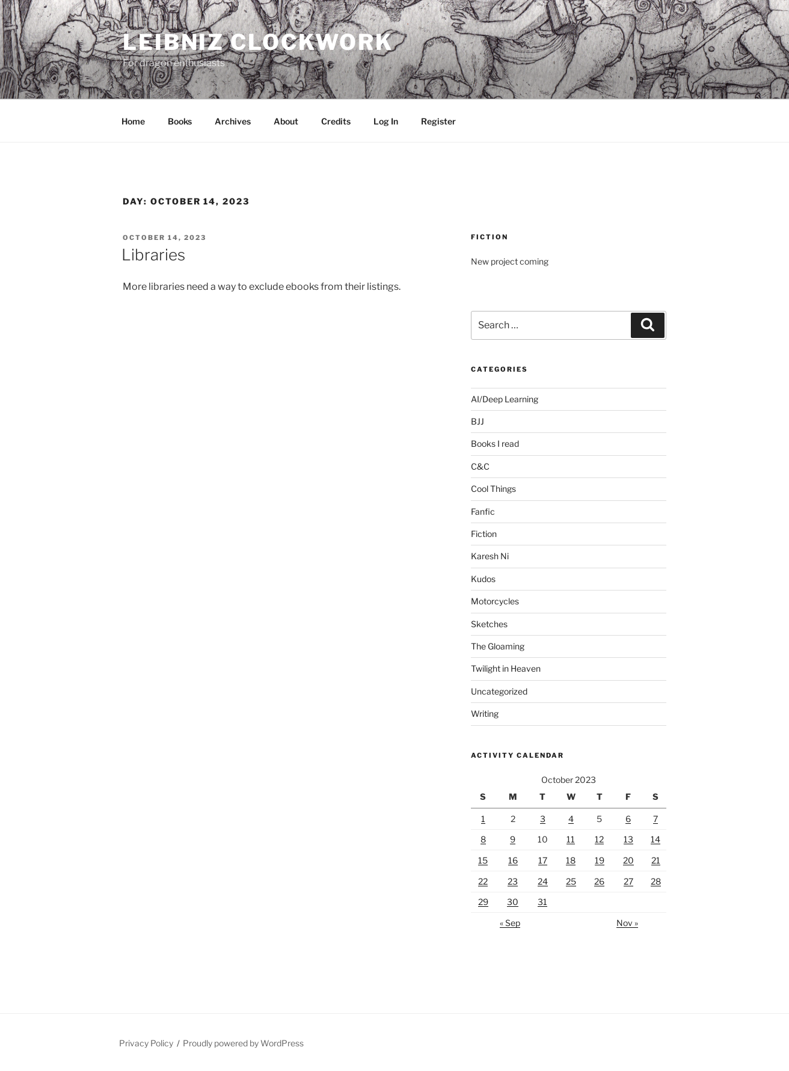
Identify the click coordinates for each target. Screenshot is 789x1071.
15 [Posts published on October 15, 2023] (483, 860)
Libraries (153, 254)
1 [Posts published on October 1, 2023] (483, 819)
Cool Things (493, 488)
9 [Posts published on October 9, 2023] (512, 839)
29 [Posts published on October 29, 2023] (483, 902)
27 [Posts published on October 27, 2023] (628, 881)
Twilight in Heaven (506, 668)
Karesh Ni (490, 556)
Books (180, 121)
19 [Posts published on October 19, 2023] (599, 860)
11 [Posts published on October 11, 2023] (570, 839)
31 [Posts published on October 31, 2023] (542, 902)
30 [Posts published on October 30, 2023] (512, 902)
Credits (336, 121)
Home (133, 121)
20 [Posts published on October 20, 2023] (628, 860)
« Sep (510, 923)
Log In (385, 121)
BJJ (477, 421)
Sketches (489, 624)
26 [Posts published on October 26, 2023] (599, 881)
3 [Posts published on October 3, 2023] (542, 819)
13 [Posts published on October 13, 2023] (628, 839)
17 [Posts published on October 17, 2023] (542, 860)
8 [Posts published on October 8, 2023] (483, 839)
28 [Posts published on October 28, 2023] (656, 881)
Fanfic (483, 511)
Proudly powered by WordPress (243, 1043)
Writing (485, 713)
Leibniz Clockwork (258, 42)
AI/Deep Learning (504, 399)
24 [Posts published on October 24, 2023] (543, 881)
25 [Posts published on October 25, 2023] (571, 881)
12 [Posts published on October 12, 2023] (599, 839)
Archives (233, 121)
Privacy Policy (146, 1043)
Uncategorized (499, 691)
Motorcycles (495, 601)
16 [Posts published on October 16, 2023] (513, 860)
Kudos (483, 579)
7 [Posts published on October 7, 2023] (655, 819)
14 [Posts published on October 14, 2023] (655, 839)
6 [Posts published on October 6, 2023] (628, 819)
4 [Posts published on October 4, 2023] (571, 819)
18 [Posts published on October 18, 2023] (571, 860)
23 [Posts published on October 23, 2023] (513, 881)
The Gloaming (497, 646)
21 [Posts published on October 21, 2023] (655, 860)
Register (438, 121)
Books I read (495, 443)
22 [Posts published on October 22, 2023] (483, 881)
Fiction (484, 534)
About (286, 121)
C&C (480, 466)
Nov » (627, 923)
